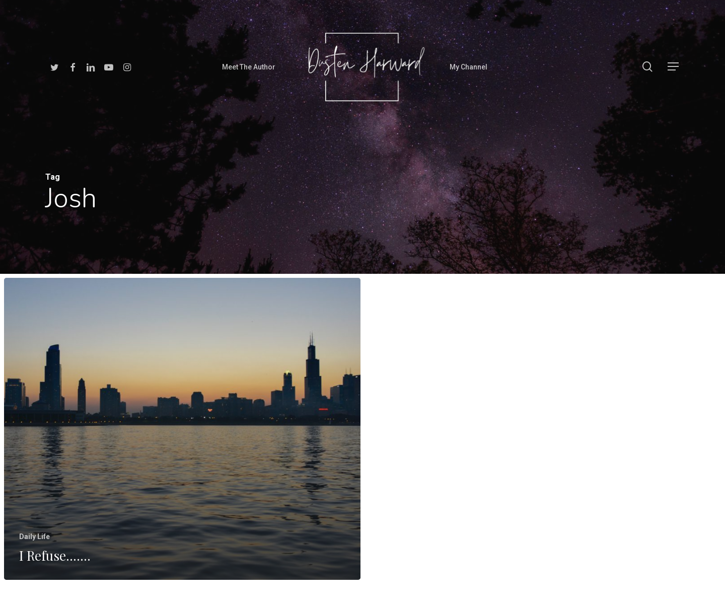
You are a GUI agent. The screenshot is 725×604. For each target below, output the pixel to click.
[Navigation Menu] (674, 66)
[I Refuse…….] (181, 438)
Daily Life (34, 545)
